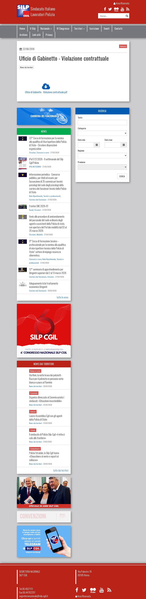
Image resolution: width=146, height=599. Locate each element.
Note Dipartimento (35, 196)
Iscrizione (94, 28)
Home (22, 28)
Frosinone (33, 393)
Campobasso (35, 448)
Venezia (123, 46)
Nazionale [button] (46, 28)
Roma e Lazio (35, 371)
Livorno (33, 411)
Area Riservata (121, 3)
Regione (81, 150)
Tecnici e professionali (51, 196)
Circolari (32, 152)
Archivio (23, 35)
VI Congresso (63, 28)
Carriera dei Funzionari (37, 199)
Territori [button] (79, 28)
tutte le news (62, 297)
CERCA (122, 176)
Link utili (36, 35)
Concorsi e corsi (43, 152)
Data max (108, 139)
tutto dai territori (60, 470)
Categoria (82, 128)
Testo (80, 117)
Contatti (118, 28)
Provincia (81, 162)
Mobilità (40, 234)
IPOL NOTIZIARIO (35, 166)
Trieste (32, 430)
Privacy (49, 35)
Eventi (106, 28)
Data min (81, 139)
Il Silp (32, 28)
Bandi (31, 210)
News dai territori (26, 67)
